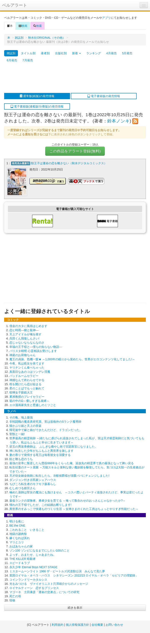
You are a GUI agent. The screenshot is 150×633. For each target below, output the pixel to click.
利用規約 (57, 624)
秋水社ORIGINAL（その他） (46, 37)
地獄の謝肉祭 (18, 533)
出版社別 (61, 53)
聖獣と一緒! (17, 433)
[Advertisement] (73, 78)
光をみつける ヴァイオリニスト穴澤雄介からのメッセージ (48, 583)
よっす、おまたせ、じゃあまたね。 (32, 554)
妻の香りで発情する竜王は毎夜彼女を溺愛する (40, 454)
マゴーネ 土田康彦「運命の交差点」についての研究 (44, 591)
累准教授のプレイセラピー (26, 396)
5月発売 (127, 53)
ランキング (93, 53)
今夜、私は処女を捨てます (26, 362)
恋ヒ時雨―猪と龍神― (24, 329)
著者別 (45, 53)
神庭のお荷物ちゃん (22, 354)
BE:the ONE (17, 525)
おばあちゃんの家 (21, 545)
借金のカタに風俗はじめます (28, 325)
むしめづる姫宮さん (22, 487)
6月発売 (12, 60)
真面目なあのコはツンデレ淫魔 (29, 371)
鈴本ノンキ (118, 120)
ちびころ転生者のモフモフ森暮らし (32, 483)
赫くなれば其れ (19, 537)
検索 (37, 25)
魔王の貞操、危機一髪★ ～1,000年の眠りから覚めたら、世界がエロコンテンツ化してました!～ (72, 358)
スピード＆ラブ (19, 562)
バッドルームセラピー (24, 375)
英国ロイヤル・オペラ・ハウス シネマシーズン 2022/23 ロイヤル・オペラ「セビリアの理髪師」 (73, 574)
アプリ (106, 17)
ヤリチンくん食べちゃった (26, 367)
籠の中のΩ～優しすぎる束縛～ (29, 400)
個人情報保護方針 (77, 624)
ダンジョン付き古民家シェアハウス (32, 479)
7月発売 (27, 60)
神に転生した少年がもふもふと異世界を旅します (41, 450)
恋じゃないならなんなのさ (26, 342)
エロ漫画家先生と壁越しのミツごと (32, 404)
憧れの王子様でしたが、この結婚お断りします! (40, 504)
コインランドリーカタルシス (28, 579)
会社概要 (97, 624)
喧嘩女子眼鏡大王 (21, 392)
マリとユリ (16, 541)
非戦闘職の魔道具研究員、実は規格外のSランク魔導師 (45, 421)
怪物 (12, 599)
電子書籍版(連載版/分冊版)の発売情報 (37, 106)
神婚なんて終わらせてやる (26, 379)
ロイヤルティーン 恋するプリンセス (34, 587)
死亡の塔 (15, 595)
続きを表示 (75, 607)
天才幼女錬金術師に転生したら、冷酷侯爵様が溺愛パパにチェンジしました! (59, 475)
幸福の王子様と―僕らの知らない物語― (35, 346)
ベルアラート (14, 5)
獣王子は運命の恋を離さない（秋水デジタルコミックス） (69, 163)
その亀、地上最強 (21, 416)
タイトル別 (28, 53)
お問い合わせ (114, 624)
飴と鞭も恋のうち (21, 458)
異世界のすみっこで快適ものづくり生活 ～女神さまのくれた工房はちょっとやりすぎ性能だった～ (74, 508)
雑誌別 (19, 37)
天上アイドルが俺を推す (25, 333)
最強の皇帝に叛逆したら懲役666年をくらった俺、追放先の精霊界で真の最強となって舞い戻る (71, 462)
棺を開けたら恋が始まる (25, 383)
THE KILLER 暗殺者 (22, 558)
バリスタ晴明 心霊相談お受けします (33, 350)
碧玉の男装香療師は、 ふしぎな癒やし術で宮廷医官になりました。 (53, 446)
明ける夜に (16, 520)
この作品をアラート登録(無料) (75, 151)
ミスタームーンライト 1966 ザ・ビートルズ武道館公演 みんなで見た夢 (57, 570)
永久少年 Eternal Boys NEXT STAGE (33, 566)
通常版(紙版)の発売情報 (37, 96)
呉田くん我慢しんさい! (24, 337)
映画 (23, 25)
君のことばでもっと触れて (26, 387)
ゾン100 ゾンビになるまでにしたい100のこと (39, 550)
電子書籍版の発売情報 (104, 96)
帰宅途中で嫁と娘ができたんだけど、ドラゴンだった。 (45, 429)
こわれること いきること (26, 529)
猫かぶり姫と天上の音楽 (25, 425)
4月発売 (111, 53)
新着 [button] (76, 53)
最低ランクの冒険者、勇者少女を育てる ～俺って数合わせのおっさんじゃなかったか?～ (67, 500)
